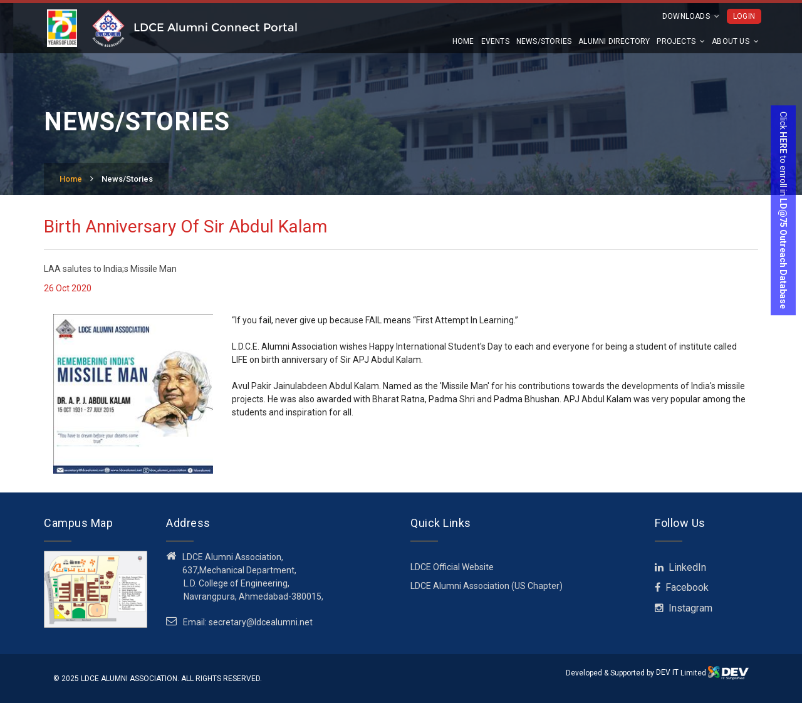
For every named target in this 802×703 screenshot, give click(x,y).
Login (744, 16)
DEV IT (667, 672)
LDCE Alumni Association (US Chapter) (486, 586)
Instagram (683, 608)
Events (495, 41)
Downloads (690, 16)
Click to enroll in (783, 210)
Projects (681, 41)
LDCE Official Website (452, 567)
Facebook (682, 587)
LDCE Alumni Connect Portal (215, 27)
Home (463, 41)
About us (735, 41)
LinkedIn (680, 567)
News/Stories (543, 41)
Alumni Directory (614, 41)
